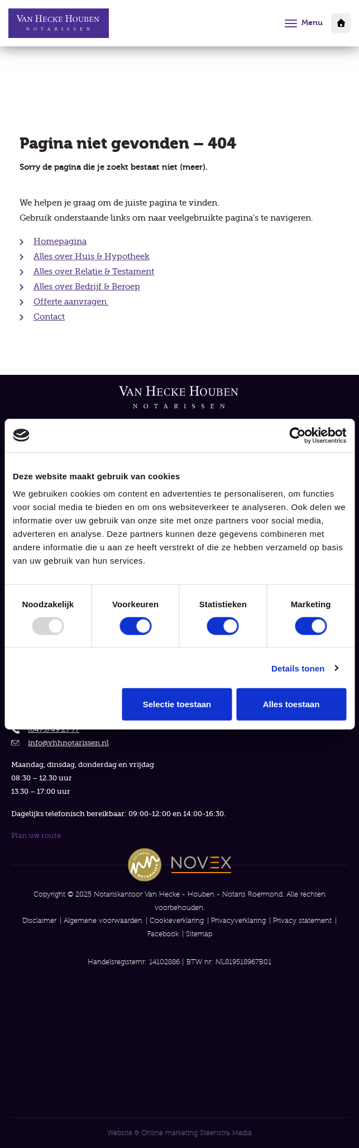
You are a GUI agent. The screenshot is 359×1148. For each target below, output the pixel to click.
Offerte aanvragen (71, 302)
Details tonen (297, 668)
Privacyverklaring (238, 920)
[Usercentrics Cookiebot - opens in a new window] (297, 435)
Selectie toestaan (177, 704)
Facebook (163, 934)
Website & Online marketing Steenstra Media (179, 1132)
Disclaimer (39, 920)
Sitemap (199, 934)
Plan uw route (36, 835)
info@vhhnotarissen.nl (68, 743)
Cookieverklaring (177, 920)
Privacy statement (302, 920)
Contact (49, 317)
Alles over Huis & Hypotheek (91, 256)
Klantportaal (341, 23)
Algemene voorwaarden (103, 920)
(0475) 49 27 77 (53, 729)
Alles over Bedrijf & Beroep (86, 287)
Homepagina (60, 241)
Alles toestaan (291, 704)
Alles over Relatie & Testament (93, 271)
